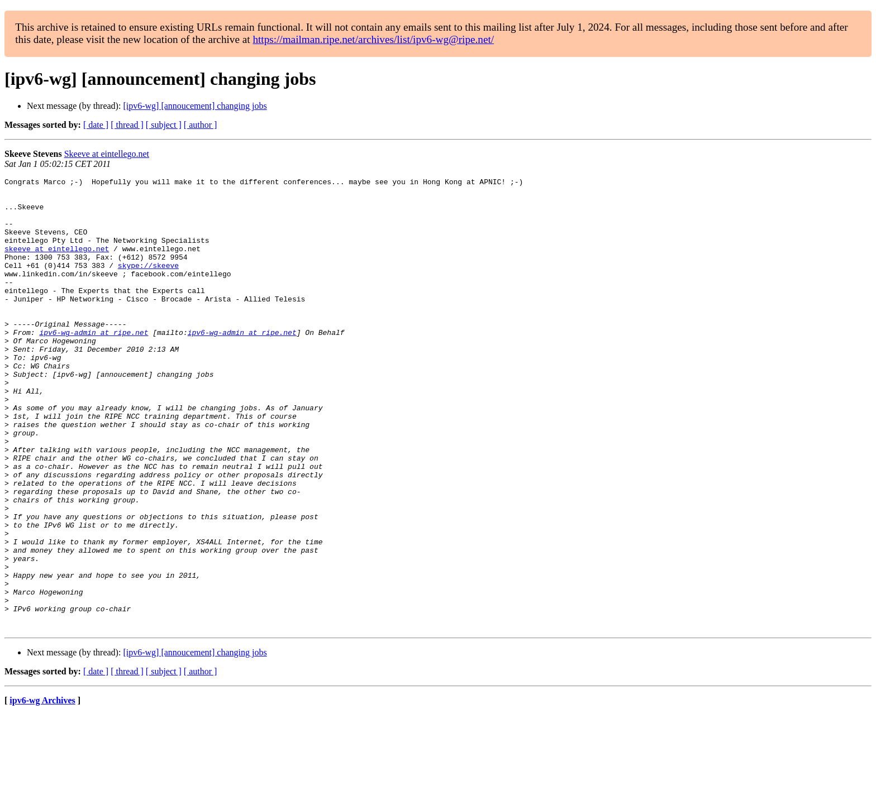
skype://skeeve (148, 284)
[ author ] (200, 125)
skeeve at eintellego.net (56, 263)
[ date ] (95, 125)
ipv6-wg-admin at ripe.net (93, 364)
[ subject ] (164, 125)
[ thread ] (127, 125)
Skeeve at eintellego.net (106, 154)
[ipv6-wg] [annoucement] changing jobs (194, 106)
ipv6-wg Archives (42, 791)
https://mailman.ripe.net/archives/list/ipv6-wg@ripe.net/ (373, 39)
